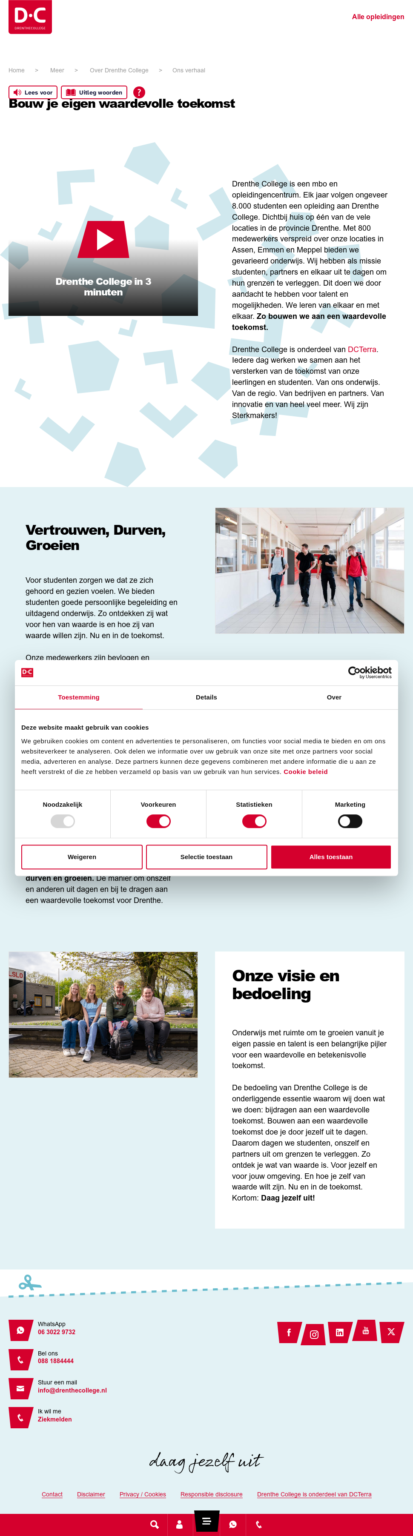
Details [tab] (206, 697)
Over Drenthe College (119, 71)
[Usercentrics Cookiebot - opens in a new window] (354, 672)
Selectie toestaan (207, 856)
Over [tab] (334, 697)
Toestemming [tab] (79, 697)
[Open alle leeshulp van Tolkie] (139, 92)
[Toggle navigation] (206, 1524)
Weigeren (82, 856)
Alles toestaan (331, 856)
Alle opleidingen (378, 17)
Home (17, 71)
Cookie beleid (306, 771)
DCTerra (362, 350)
